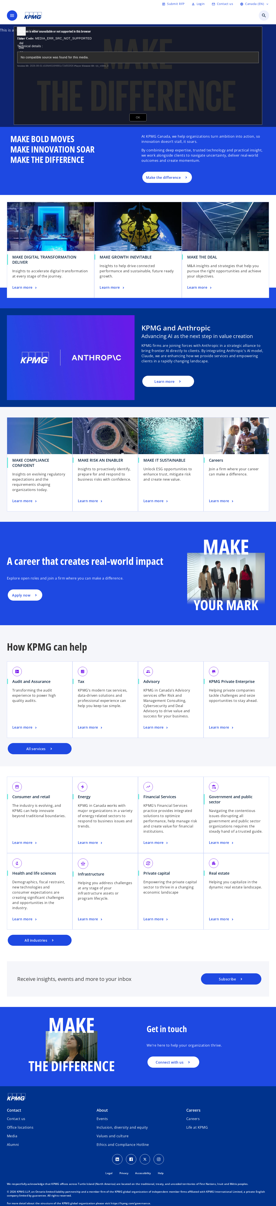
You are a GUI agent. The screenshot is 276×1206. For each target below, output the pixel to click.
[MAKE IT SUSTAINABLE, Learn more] (156, 501)
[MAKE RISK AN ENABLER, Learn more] (90, 501)
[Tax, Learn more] (90, 727)
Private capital (156, 873)
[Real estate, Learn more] (221, 919)
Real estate (219, 873)
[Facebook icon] (131, 1159)
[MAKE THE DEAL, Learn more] (200, 287)
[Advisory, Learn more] (156, 727)
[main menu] (12, 15)
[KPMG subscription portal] (231, 979)
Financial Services (159, 796)
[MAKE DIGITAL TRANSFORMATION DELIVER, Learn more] (25, 287)
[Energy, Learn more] (90, 842)
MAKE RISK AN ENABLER (100, 460)
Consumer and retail (31, 796)
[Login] (198, 4)
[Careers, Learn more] (221, 501)
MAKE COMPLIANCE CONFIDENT (30, 463)
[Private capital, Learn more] (156, 919)
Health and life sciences (34, 873)
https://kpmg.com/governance (130, 1203)
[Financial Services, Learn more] (156, 842)
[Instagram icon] (159, 1159)
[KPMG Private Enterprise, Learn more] (221, 727)
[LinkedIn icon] (117, 1159)
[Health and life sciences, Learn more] (25, 919)
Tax (81, 681)
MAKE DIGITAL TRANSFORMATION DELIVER (44, 259)
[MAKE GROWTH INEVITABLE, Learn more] (112, 287)
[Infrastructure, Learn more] (90, 919)
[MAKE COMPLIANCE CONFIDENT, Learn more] (25, 501)
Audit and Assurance (31, 681)
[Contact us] (222, 4)
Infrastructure (91, 874)
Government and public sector (230, 799)
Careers (216, 460)
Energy (84, 796)
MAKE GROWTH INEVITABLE (126, 257)
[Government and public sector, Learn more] (221, 842)
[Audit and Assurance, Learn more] (25, 727)
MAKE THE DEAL (202, 257)
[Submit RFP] (173, 4)
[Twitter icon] (145, 1159)
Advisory (151, 681)
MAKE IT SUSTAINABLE (164, 460)
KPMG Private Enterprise (232, 681)
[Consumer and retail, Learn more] (25, 842)
